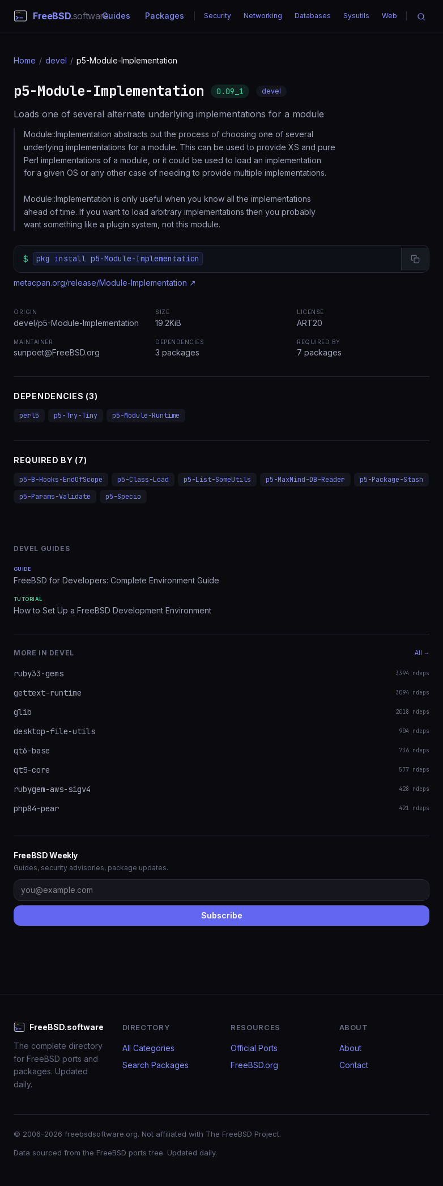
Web (389, 15)
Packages (164, 15)
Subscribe (221, 915)
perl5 (29, 415)
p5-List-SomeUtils (217, 479)
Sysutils (356, 15)
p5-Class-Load (143, 479)
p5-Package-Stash (391, 479)
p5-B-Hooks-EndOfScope (61, 479)
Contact (353, 1065)
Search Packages (155, 1065)
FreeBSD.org (254, 1065)
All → (422, 652)
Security (217, 15)
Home (25, 60)
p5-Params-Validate (55, 496)
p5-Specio (123, 496)
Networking (263, 15)
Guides (116, 15)
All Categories (148, 1048)
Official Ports (254, 1048)
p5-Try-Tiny (75, 415)
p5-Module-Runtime (146, 415)
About (350, 1048)
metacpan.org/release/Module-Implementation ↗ (105, 282)
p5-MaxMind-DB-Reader (305, 479)
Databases (313, 15)
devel (56, 60)
